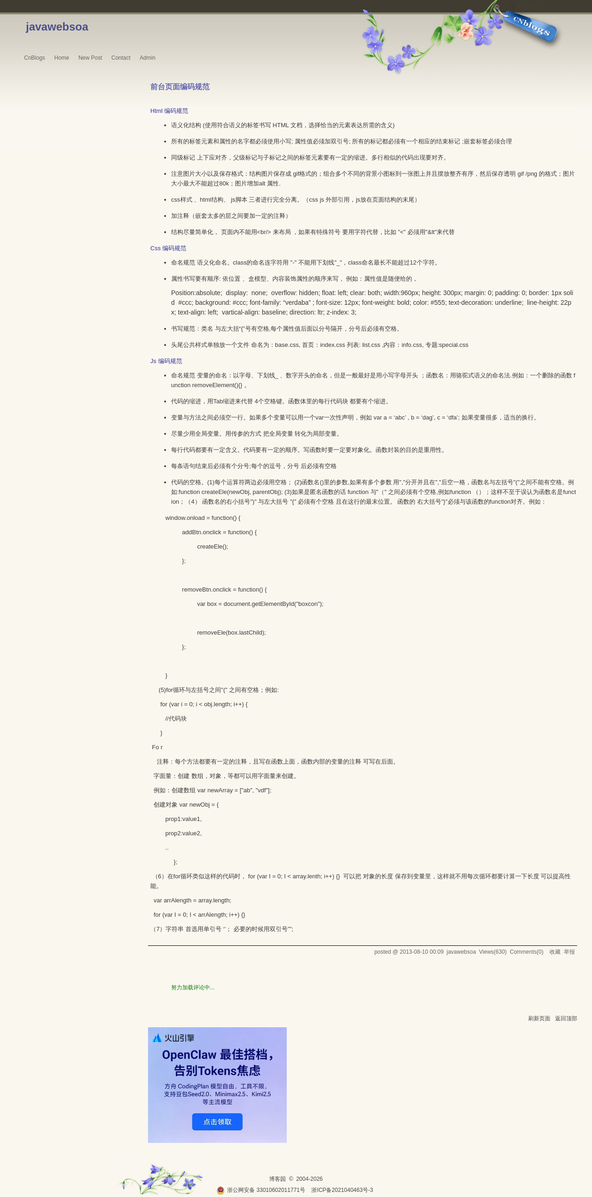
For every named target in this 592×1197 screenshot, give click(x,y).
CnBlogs (34, 58)
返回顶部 (566, 1018)
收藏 (555, 952)
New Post (90, 58)
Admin (147, 58)
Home (61, 58)
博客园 (277, 1179)
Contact (120, 58)
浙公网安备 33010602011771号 (260, 1190)
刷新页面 (539, 1018)
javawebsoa (57, 26)
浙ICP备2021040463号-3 (342, 1190)
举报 (569, 952)
